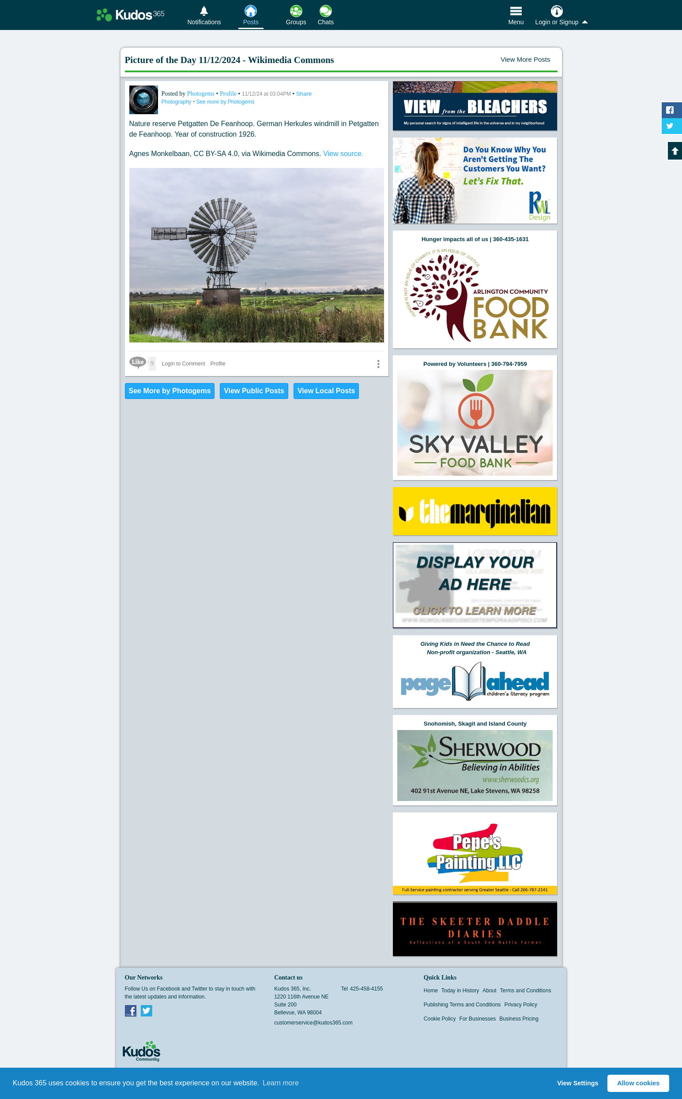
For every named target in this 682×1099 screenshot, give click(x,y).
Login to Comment (183, 364)
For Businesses (478, 1019)
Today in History (460, 990)
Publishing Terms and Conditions (462, 1005)
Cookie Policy (440, 1019)
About (489, 990)
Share (304, 93)
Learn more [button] (281, 1083)
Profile (228, 93)
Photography (177, 102)
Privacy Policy (520, 1005)
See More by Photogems (170, 391)
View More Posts (525, 59)
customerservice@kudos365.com (313, 1023)
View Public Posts (254, 391)
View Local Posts (326, 391)
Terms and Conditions (525, 990)
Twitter (146, 1010)
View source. (343, 153)
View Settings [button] (577, 1083)
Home (431, 990)
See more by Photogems (225, 102)
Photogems (201, 93)
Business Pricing (519, 1019)
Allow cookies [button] (638, 1083)
